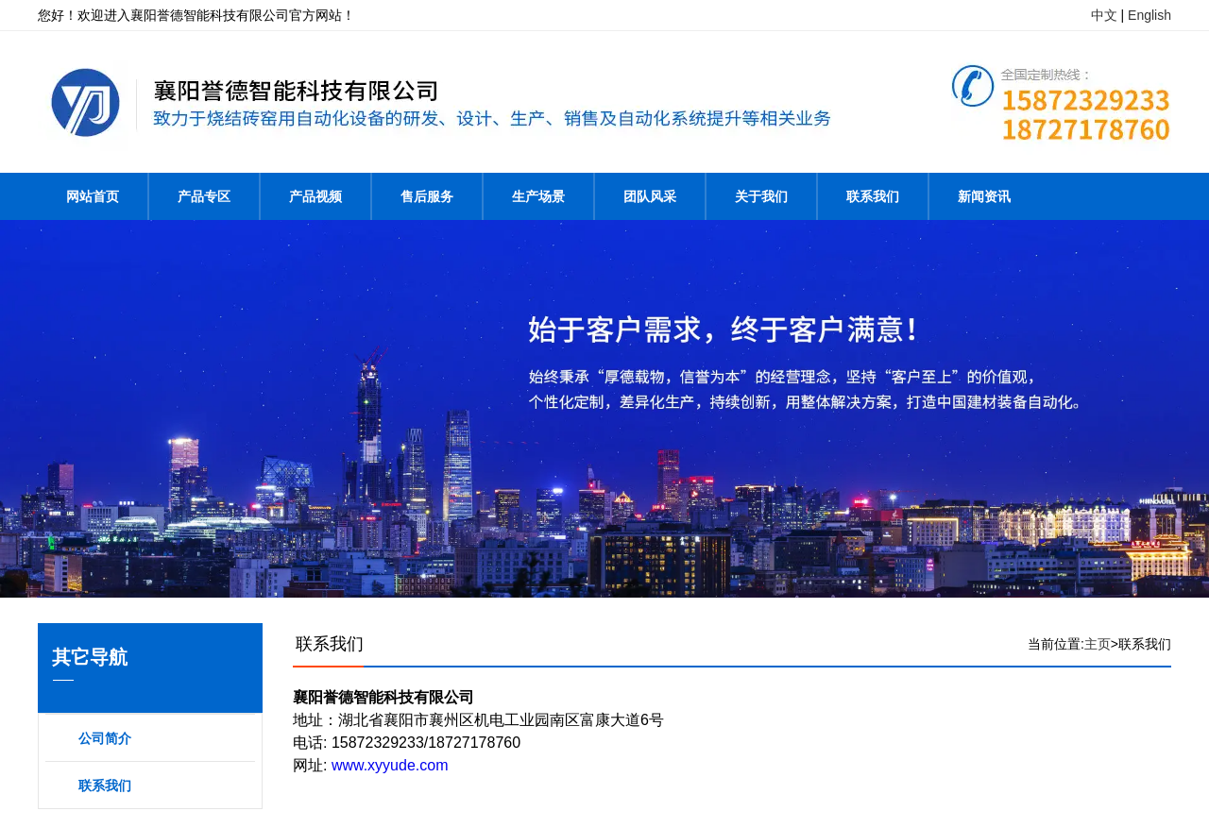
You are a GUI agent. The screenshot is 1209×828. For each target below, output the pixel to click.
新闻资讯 (984, 196)
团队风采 (649, 196)
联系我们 (872, 196)
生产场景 (538, 196)
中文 (1104, 15)
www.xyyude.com (390, 765)
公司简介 (104, 738)
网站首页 (92, 196)
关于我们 (761, 196)
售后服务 (426, 196)
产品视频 (315, 196)
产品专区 (204, 196)
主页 (1097, 643)
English (1149, 15)
